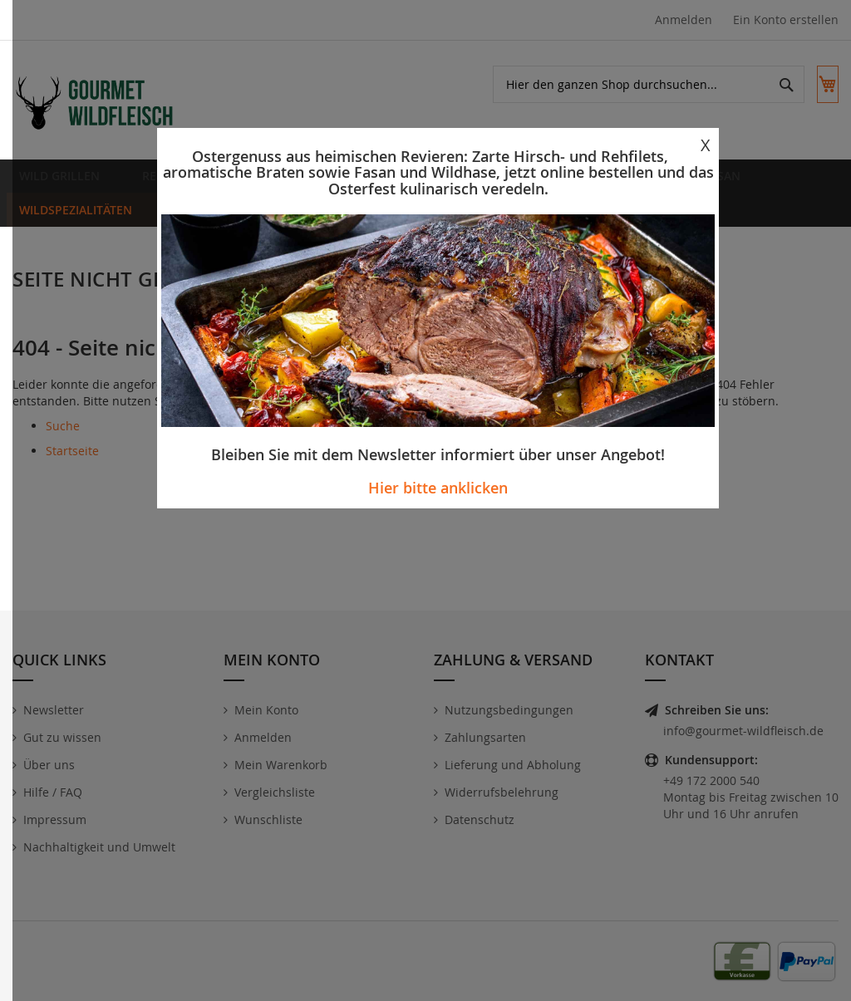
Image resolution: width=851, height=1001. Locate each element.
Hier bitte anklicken (438, 488)
